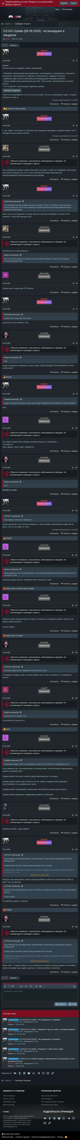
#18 (76, 815)
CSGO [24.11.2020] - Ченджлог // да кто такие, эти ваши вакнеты (47, 1029)
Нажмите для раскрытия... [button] (40, 875)
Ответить (55, 104)
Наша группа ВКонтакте (49, 1096)
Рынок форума (46, 1099)
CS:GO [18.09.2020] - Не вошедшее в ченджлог (40, 1039)
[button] (5, 986)
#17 (76, 746)
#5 (77, 237)
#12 (76, 510)
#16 (76, 698)
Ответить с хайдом (70, 104)
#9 (77, 394)
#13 (76, 555)
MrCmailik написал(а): (12, 314)
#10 (76, 428)
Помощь (60, 1137)
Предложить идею (9, 1102)
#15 (76, 652)
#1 (77, 61)
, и (14, 636)
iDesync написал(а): (11, 255)
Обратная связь (8, 1137)
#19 (76, 849)
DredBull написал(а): (11, 399)
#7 (77, 309)
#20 (76, 927)
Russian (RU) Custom (10, 1134)
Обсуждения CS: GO (31, 1022)
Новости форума (9, 1096)
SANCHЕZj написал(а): (12, 201)
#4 (77, 196)
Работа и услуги (8, 1099)
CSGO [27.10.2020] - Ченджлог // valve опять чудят (41, 1049)
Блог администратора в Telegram (52, 1102)
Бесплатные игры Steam (49, 1105)
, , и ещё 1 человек (20, 588)
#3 (77, 156)
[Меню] (5, 16)
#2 (77, 125)
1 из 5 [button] (5, 45)
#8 (77, 343)
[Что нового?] (76, 9)
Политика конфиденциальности (43, 1137)
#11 (76, 467)
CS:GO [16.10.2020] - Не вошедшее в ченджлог (40, 1020)
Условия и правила (22, 1137)
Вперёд (14, 45)
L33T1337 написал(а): (12, 516)
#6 (77, 283)
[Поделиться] (73, 60)
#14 (76, 605)
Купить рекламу (8, 1105)
